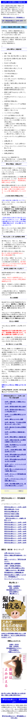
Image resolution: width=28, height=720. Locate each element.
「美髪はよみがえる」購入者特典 (14, 570)
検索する (21, 491)
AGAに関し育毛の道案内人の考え (14, 568)
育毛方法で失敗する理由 (11, 514)
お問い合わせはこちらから (12, 553)
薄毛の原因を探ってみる (11, 509)
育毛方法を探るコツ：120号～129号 (15, 527)
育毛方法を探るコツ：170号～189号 (15, 533)
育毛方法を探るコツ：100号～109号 (15, 522)
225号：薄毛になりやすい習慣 (14, 419)
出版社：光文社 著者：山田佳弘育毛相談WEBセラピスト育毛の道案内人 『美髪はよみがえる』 (14, 648)
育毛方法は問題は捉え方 (11, 511)
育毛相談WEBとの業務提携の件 (14, 572)
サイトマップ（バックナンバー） (14, 579)
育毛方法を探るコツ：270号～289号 (15, 507)
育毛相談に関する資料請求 (12, 563)
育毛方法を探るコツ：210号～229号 (15, 538)
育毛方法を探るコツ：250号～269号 (15, 542)
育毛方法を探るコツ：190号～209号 (15, 536)
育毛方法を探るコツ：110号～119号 (15, 524)
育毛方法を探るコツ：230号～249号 (15, 540)
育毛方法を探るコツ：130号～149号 (15, 529)
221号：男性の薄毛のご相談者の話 (15, 437)
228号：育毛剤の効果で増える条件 (15, 406)
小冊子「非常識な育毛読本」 (13, 566)
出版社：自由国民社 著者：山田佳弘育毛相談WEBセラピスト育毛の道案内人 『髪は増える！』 (14, 589)
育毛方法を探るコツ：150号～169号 (15, 531)
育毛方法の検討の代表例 (11, 516)
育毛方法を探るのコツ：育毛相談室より (14, 17)
